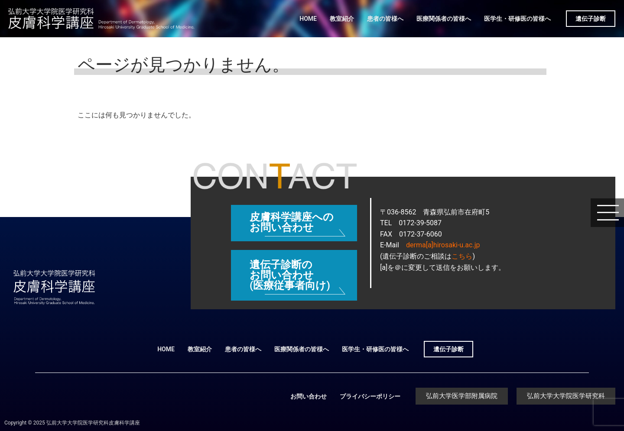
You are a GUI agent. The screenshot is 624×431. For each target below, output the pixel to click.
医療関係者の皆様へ (443, 18)
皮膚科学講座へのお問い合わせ (292, 222)
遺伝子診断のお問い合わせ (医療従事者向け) (290, 275)
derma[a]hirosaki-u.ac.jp (443, 245)
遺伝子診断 (590, 18)
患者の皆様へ (385, 18)
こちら (462, 256)
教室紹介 (342, 18)
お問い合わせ (308, 396)
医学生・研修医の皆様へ (517, 18)
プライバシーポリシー (370, 396)
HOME (308, 18)
